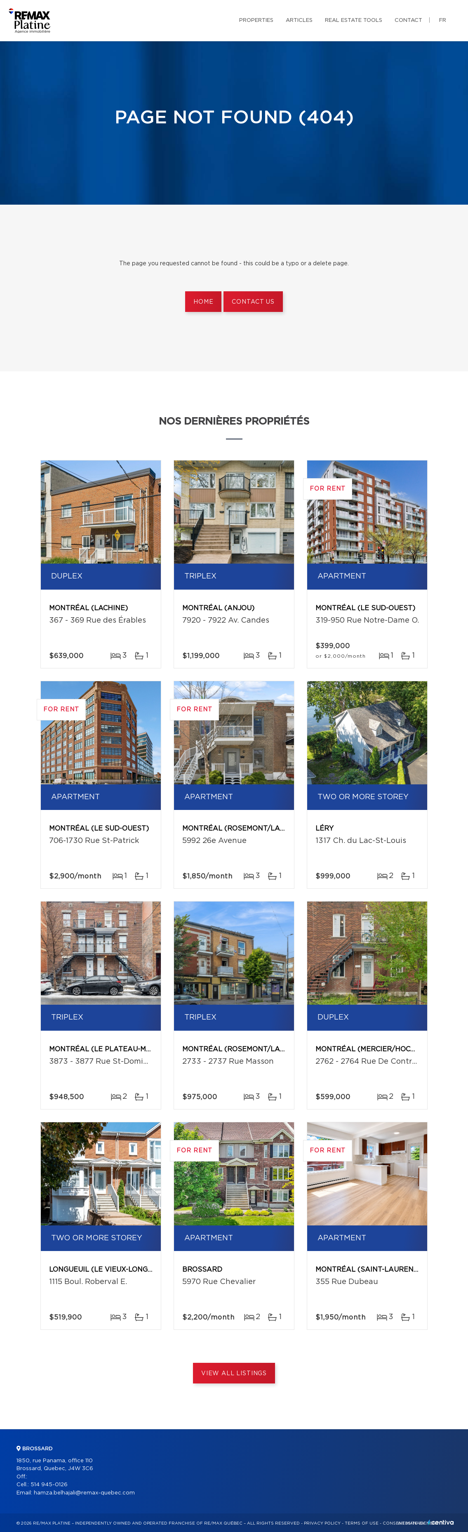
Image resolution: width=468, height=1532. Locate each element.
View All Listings (234, 1373)
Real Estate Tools (353, 20)
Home (203, 302)
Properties (256, 20)
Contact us (253, 302)
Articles (299, 20)
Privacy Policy (322, 1523)
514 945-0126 (49, 1484)
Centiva (441, 1522)
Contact (408, 20)
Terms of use (362, 1523)
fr (442, 20)
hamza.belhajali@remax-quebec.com (84, 1493)
